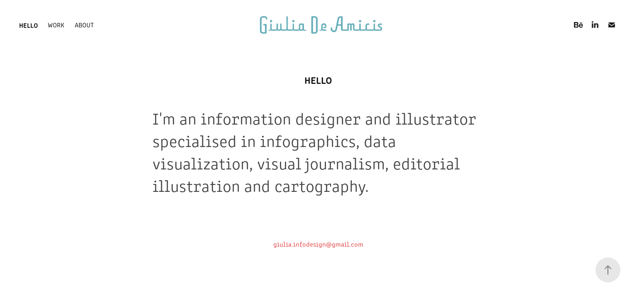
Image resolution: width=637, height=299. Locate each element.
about (84, 24)
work (56, 24)
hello (28, 24)
